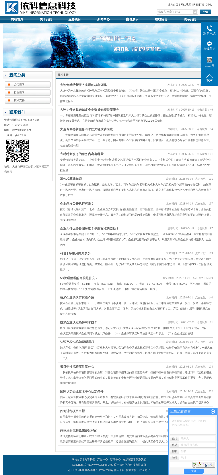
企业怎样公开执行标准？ (77, 203)
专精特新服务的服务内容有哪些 (81, 154)
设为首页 (173, 4)
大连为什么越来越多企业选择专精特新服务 (89, 109)
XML (209, 4)
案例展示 (132, 19)
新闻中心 (103, 19)
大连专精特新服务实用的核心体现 (83, 85)
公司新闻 (19, 84)
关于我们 (46, 19)
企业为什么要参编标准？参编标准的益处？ (89, 228)
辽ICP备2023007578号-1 (82, 470)
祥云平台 (119, 470)
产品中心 (102, 459)
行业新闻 (19, 92)
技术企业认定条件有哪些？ (78, 322)
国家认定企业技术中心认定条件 (81, 391)
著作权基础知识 (71, 179)
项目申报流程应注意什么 (77, 366)
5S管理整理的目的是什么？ (79, 278)
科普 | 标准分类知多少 (75, 253)
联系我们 (190, 19)
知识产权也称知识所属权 (77, 342)
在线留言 (161, 19)
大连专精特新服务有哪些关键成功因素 (86, 129)
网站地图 (186, 4)
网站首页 (17, 19)
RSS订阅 (198, 4)
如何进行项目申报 (72, 411)
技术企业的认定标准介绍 (77, 297)
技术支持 (19, 100)
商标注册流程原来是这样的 (78, 430)
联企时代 (144, 470)
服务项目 (74, 19)
